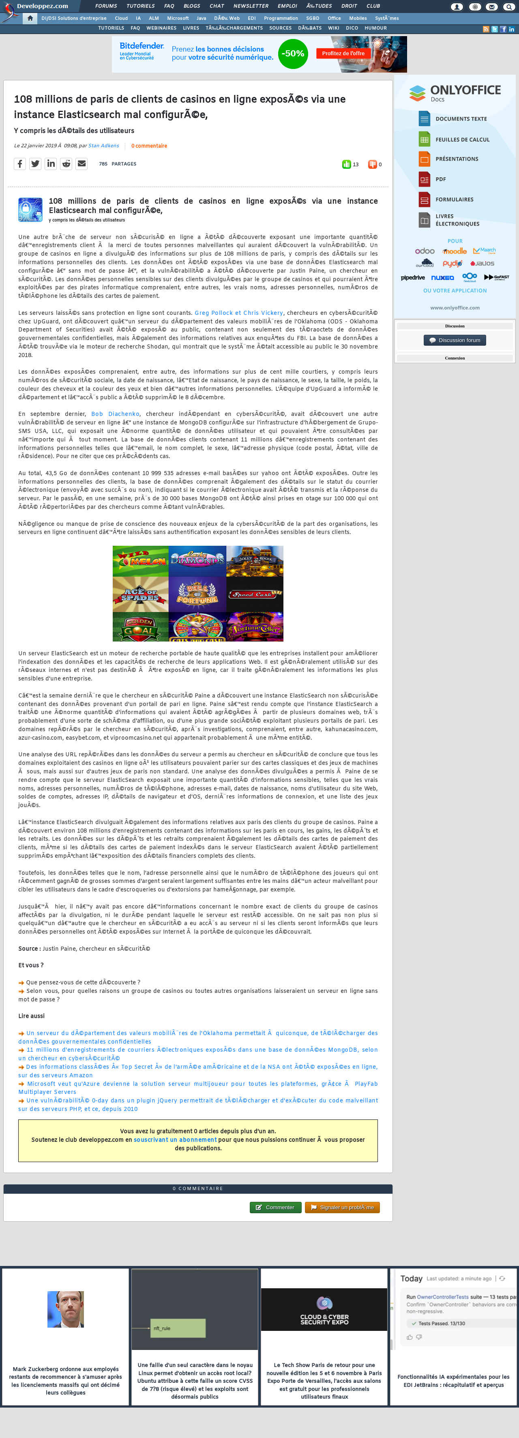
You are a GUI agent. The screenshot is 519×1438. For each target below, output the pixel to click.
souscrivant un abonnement (175, 1140)
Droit (349, 6)
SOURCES (280, 28)
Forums (106, 6)
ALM (154, 19)
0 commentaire (149, 146)
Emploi (287, 6)
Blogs (192, 6)
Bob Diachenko (115, 414)
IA (138, 19)
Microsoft (178, 19)
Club (373, 6)
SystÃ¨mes (387, 19)
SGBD (313, 19)
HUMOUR (376, 28)
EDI (252, 19)
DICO (352, 28)
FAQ (169, 6)
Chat (217, 6)
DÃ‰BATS (310, 28)
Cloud (121, 19)
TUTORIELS (111, 28)
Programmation (281, 19)
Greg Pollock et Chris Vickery (239, 313)
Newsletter (251, 6)
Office (334, 19)
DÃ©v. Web (227, 19)
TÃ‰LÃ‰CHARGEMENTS (234, 28)
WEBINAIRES (161, 28)
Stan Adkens (103, 146)
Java (201, 19)
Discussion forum (454, 340)
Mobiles (358, 19)
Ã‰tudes (319, 6)
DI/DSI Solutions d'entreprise (74, 19)
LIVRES (191, 28)
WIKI (333, 28)
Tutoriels (140, 6)
